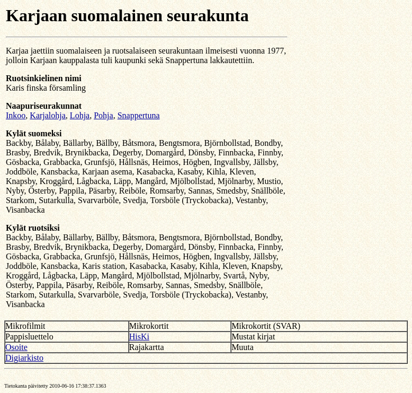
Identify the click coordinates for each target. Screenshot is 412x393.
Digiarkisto (24, 357)
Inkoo (15, 115)
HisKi (139, 336)
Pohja (103, 115)
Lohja (79, 115)
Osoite (16, 347)
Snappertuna (139, 115)
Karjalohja (48, 115)
